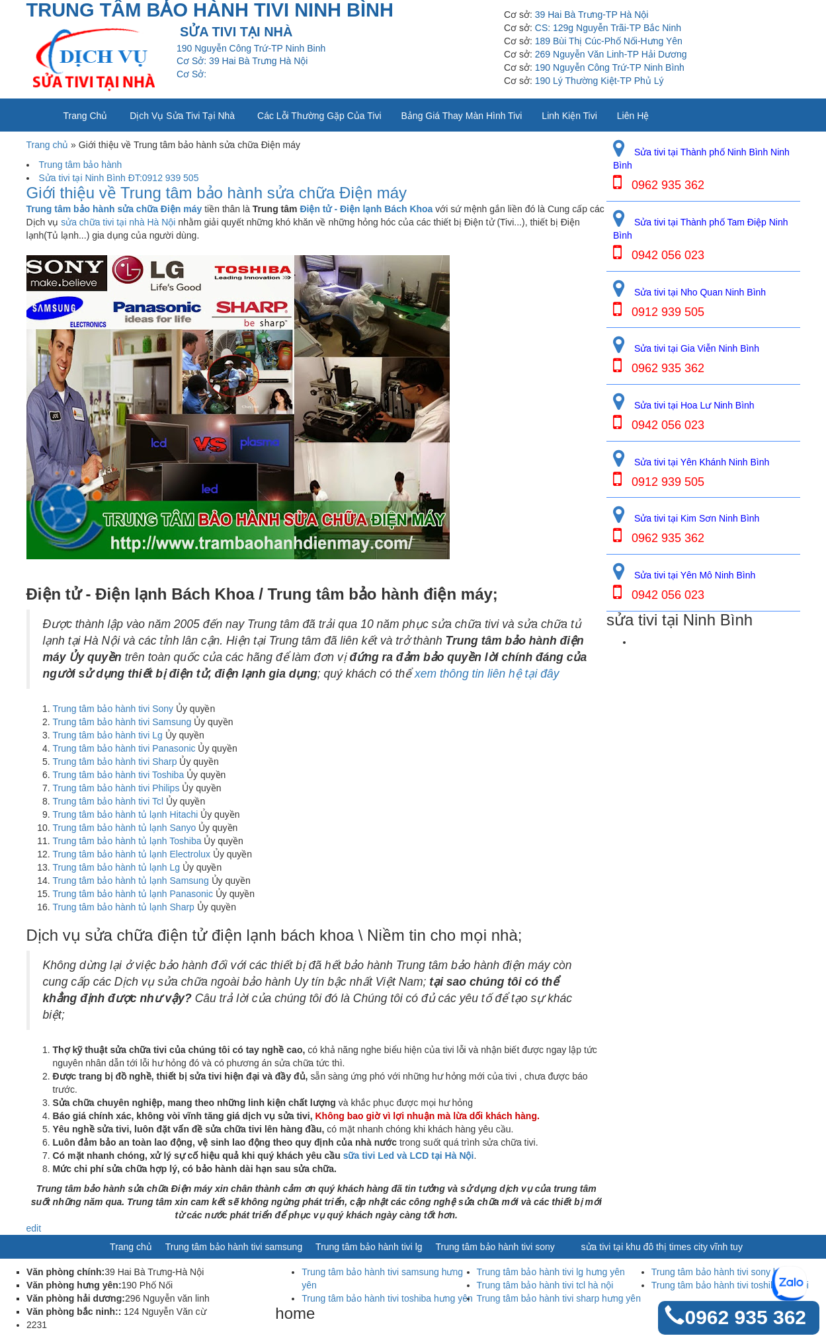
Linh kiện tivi (569, 115)
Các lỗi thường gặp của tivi (319, 115)
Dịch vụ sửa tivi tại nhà (182, 115)
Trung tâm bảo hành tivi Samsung (122, 722)
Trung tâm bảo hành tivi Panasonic (124, 748)
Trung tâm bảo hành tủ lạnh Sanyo (124, 827)
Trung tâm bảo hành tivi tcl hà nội (545, 1285)
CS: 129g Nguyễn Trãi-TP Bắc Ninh (608, 27)
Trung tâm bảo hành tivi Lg (108, 735)
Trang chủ (85, 115)
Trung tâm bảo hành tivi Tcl (108, 801)
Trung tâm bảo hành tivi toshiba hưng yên (387, 1298)
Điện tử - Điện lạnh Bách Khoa (366, 209)
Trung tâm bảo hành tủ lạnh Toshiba (127, 841)
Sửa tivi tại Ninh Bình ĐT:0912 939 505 (119, 178)
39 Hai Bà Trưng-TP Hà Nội (592, 14)
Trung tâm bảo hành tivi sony (495, 1246)
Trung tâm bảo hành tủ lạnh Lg (117, 867)
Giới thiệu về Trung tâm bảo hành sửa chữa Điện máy (216, 193)
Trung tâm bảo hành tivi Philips (116, 788)
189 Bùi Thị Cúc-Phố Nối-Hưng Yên (608, 41)
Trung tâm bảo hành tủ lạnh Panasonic (133, 893)
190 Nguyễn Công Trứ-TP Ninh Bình (609, 67)
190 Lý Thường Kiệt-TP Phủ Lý (599, 80)
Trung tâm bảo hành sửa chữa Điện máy (114, 209)
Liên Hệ (633, 115)
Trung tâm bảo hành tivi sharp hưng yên (559, 1298)
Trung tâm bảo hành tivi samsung (233, 1246)
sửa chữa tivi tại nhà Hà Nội (118, 222)
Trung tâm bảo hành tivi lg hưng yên (551, 1272)
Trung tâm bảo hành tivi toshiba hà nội (730, 1285)
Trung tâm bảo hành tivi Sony (113, 708)
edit (34, 1228)
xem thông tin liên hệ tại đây (487, 673)
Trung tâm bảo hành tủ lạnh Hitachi (125, 814)
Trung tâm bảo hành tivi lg (369, 1246)
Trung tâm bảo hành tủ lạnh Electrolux (132, 854)
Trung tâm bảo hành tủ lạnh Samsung (131, 880)
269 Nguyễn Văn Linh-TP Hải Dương (611, 54)
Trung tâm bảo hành (80, 164)
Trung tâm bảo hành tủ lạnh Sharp (123, 907)
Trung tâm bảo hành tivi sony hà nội (725, 1272)
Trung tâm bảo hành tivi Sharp (115, 761)
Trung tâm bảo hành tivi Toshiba (119, 774)
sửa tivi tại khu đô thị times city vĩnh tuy (662, 1246)
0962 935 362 (745, 1317)
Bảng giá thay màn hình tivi (461, 115)
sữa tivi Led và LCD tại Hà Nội (408, 1155)
